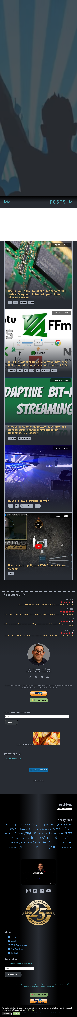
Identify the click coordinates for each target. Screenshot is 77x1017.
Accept (16, 1013)
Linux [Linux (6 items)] (40, 829)
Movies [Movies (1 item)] (69, 829)
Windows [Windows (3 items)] (67, 843)
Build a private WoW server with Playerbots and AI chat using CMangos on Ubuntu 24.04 (39, 625)
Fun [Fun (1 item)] (44, 825)
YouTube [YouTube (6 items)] (66, 847)
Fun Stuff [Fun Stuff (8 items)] (53, 824)
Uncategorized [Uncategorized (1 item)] (57, 843)
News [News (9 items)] (22, 833)
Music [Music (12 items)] (11, 833)
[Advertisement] (38, 224)
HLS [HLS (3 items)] (33, 829)
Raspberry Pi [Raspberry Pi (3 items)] (60, 833)
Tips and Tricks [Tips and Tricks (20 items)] (58, 838)
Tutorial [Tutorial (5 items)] (16, 842)
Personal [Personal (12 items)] (45, 833)
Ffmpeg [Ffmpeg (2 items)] (37, 825)
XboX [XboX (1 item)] (57, 848)
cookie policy (30, 1010)
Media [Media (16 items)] (59, 829)
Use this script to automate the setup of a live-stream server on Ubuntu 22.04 (39, 614)
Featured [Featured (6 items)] (27, 824)
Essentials (6, 1013)
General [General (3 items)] (25, 829)
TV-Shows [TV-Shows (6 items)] (29, 842)
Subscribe (11, 722)
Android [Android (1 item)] (12, 825)
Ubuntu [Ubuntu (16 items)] (44, 842)
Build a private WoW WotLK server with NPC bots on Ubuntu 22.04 (46, 605)
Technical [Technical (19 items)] (35, 838)
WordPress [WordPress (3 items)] (14, 848)
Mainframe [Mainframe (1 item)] (49, 829)
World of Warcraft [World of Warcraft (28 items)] (37, 847)
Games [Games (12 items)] (14, 829)
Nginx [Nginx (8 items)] (32, 833)
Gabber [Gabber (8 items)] (66, 824)
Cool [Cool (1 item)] (18, 825)
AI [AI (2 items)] (7, 825)
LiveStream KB (13, 759)
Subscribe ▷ (13, 974)
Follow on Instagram (40, 770)
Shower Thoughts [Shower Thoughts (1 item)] (20, 838)
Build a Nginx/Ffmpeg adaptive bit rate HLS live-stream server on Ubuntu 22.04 (39, 635)
